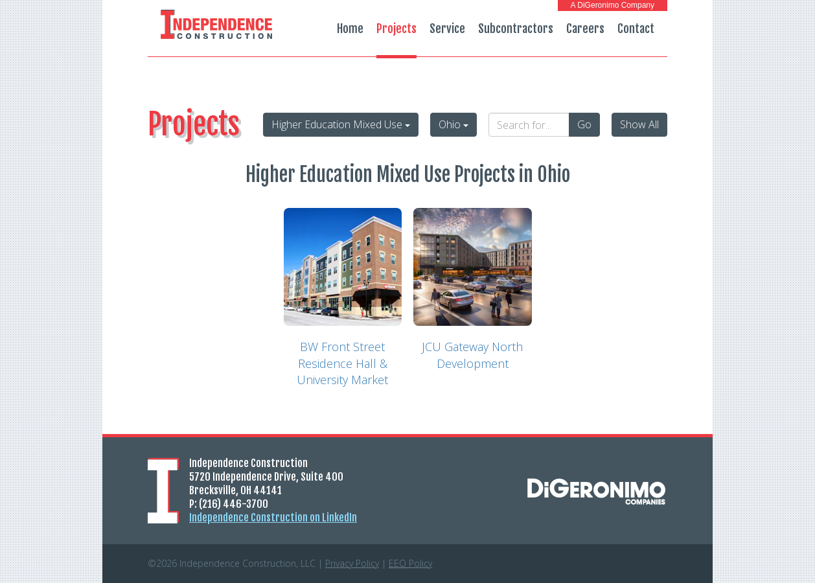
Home (350, 28)
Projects (396, 28)
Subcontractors (515, 28)
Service (447, 28)
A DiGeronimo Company (612, 5)
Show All (639, 124)
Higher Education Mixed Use (340, 124)
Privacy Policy (352, 563)
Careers (585, 28)
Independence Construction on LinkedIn (273, 517)
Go (584, 124)
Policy (410, 563)
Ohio (453, 124)
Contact (635, 28)
